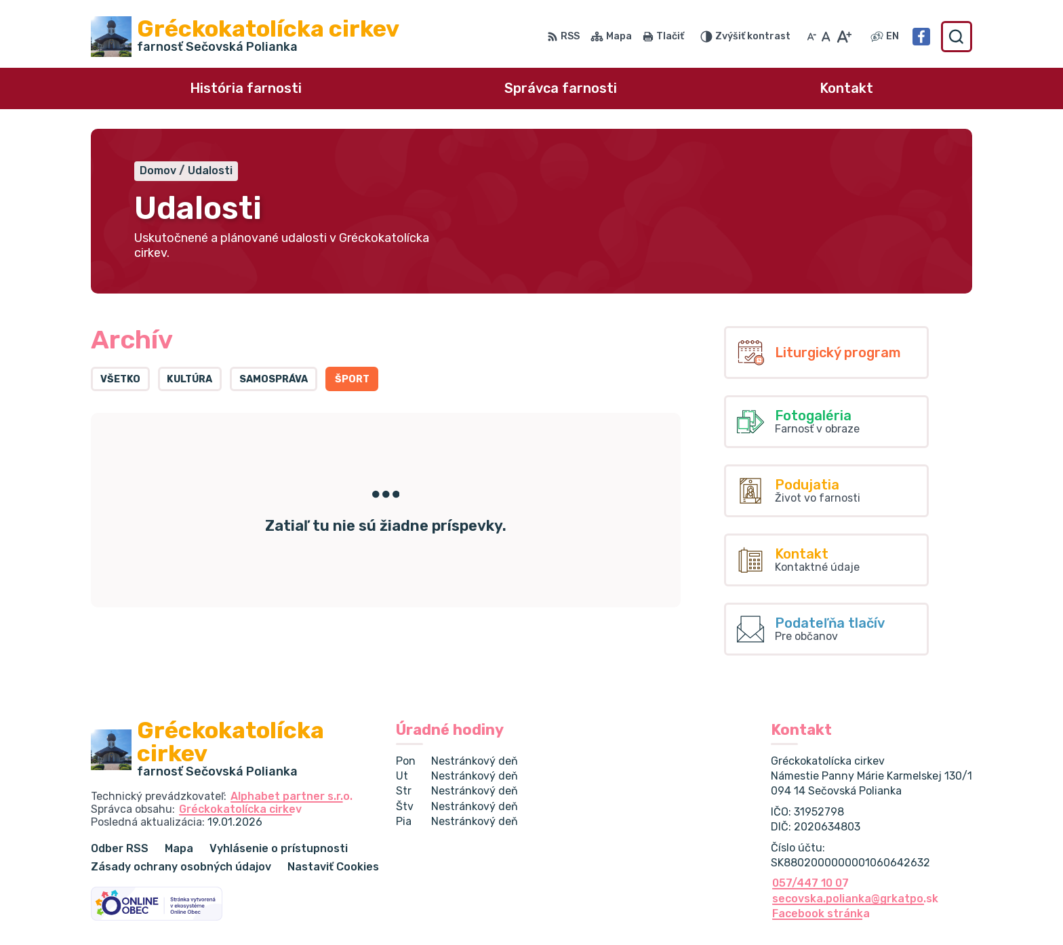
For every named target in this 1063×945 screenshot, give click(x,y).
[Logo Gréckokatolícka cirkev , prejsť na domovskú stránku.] (245, 36)
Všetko (120, 379)
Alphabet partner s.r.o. (291, 796)
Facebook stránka (821, 913)
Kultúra (189, 379)
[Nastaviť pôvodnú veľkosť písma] (826, 36)
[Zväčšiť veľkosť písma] (843, 36)
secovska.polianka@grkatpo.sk (855, 898)
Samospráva (273, 379)
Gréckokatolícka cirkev (240, 809)
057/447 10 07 (810, 883)
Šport (352, 379)
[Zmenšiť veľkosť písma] (811, 36)
